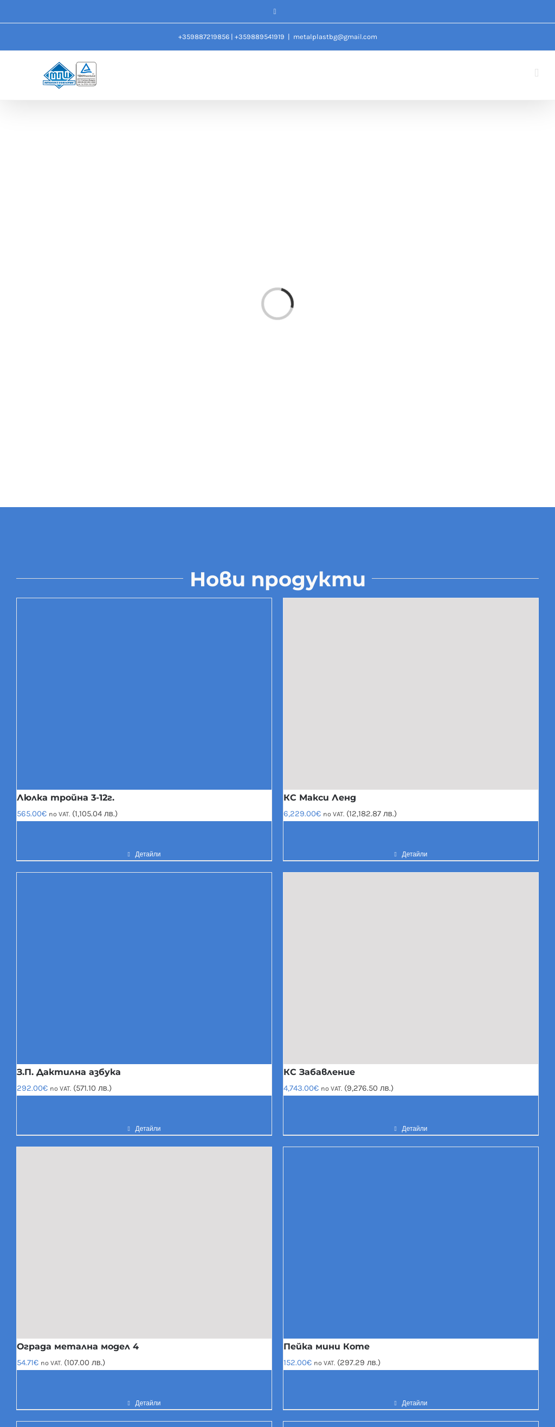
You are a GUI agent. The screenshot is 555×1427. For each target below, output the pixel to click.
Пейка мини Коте (326, 1346)
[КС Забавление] (410, 968)
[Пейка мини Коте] (410, 1243)
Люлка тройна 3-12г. (65, 797)
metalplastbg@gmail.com (335, 37)
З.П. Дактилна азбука (69, 1072)
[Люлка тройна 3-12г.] (144, 694)
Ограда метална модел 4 (78, 1346)
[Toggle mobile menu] (536, 73)
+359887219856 (203, 37)
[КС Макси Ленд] (410, 694)
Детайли (148, 854)
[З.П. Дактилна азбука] (144, 968)
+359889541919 (260, 37)
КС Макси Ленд (319, 797)
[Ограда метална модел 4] (144, 1243)
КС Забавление (319, 1072)
